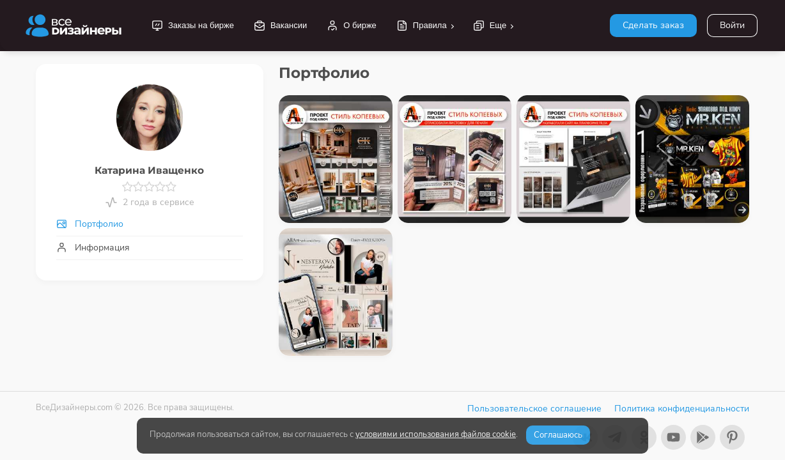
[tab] (149, 224)
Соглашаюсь (558, 435)
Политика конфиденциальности (681, 408)
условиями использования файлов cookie (435, 434)
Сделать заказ (653, 25)
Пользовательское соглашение (534, 408)
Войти (732, 25)
